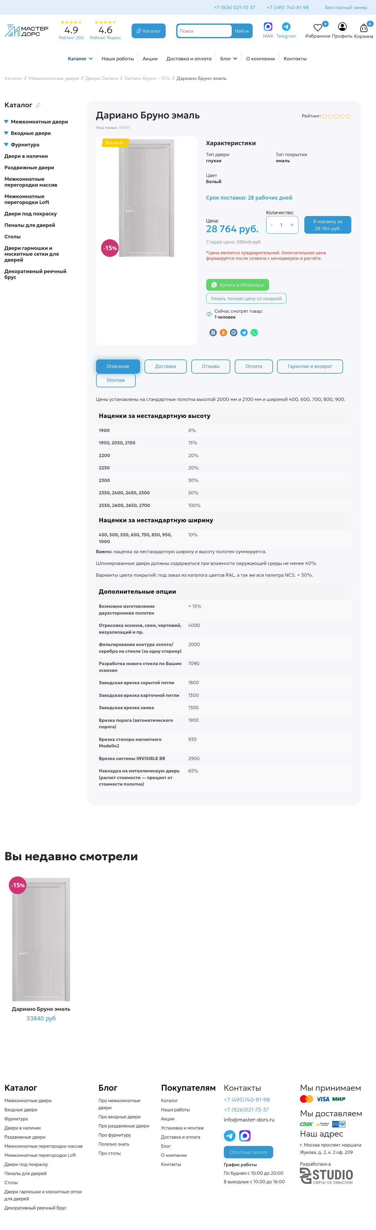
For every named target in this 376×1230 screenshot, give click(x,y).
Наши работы (118, 59)
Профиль (342, 36)
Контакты (295, 59)
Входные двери (27, 133)
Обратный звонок (248, 1153)
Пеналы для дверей (29, 225)
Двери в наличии (26, 156)
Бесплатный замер (346, 8)
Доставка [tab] (166, 367)
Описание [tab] (118, 367)
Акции (150, 59)
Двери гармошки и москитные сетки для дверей (31, 254)
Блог (225, 59)
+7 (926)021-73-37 (246, 1110)
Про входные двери (119, 1117)
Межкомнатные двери (36, 122)
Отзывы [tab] (212, 367)
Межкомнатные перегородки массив (30, 182)
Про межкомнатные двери (119, 1105)
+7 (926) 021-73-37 (234, 8)
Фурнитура (21, 145)
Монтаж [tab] (116, 381)
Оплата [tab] (255, 367)
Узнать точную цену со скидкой (246, 299)
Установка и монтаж (182, 1129)
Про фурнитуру (114, 1136)
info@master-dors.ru (249, 1120)
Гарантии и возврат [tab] (311, 367)
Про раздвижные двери (123, 1126)
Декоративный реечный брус (35, 275)
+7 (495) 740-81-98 (287, 8)
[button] (363, 28)
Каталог (152, 31)
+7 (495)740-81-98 (247, 1100)
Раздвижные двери (29, 168)
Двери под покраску (30, 214)
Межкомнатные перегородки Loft (26, 200)
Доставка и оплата (189, 59)
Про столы (109, 1154)
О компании (260, 59)
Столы (12, 237)
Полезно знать (113, 1145)
